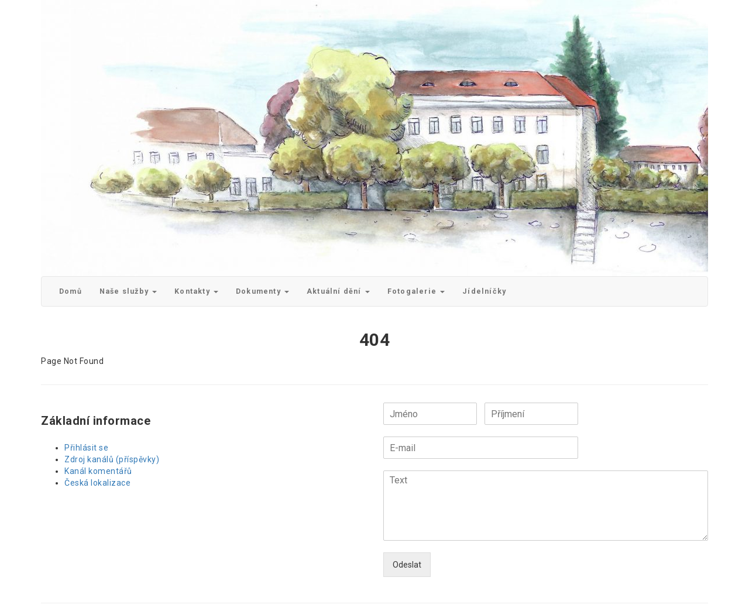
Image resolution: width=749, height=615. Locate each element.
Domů (70, 291)
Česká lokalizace (97, 482)
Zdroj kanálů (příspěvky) (111, 459)
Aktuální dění (338, 291)
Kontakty (196, 291)
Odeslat (407, 564)
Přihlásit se (86, 447)
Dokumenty (262, 291)
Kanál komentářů (98, 471)
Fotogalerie (416, 291)
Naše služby (128, 291)
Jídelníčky (484, 291)
